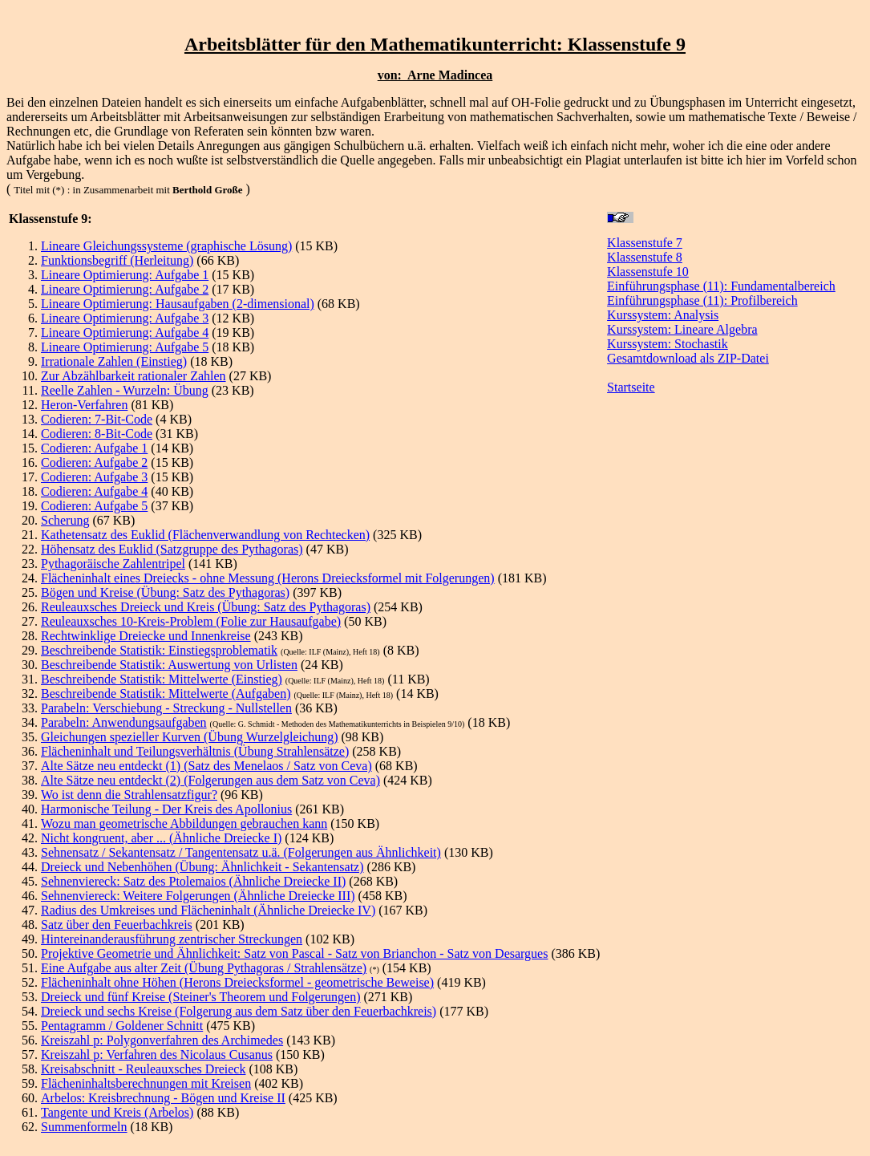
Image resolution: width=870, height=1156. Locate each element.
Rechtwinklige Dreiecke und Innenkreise (146, 636)
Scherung (65, 520)
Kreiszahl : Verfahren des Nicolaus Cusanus (157, 1054)
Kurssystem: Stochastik (667, 344)
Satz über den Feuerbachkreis (116, 924)
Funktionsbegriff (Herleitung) (117, 260)
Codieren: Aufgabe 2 (94, 462)
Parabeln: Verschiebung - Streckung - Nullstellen (166, 708)
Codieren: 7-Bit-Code (96, 419)
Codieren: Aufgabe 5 (94, 506)
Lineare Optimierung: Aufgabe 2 (124, 289)
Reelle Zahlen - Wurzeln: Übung (124, 390)
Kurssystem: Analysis (662, 315)
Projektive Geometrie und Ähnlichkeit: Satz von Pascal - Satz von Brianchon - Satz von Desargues (294, 953)
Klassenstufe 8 (644, 257)
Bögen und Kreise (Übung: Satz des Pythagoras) (165, 592)
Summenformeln (84, 1127)
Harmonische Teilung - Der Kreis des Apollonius (166, 809)
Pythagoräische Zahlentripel (113, 563)
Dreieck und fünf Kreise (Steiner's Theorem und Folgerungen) (200, 997)
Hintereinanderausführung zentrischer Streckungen (171, 939)
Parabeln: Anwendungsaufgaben (124, 722)
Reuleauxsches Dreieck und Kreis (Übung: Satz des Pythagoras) (205, 607)
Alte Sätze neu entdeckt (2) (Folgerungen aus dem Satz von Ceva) (210, 780)
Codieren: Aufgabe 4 (94, 491)
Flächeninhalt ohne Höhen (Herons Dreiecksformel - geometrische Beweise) (237, 982)
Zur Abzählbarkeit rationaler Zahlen (133, 376)
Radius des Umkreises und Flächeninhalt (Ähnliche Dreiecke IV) (208, 910)
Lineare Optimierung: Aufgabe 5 (124, 347)
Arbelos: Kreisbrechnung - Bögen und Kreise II (163, 1098)
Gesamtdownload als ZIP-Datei (688, 358)
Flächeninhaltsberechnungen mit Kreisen (146, 1083)
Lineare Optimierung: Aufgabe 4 (124, 332)
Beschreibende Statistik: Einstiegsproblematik (159, 650)
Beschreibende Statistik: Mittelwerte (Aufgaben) (165, 693)
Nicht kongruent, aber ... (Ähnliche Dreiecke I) (161, 838)
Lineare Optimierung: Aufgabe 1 (124, 275)
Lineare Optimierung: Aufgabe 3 (124, 318)
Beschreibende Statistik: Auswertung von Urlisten (169, 664)
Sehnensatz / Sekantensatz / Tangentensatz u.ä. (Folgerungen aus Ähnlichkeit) (241, 852)
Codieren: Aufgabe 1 (94, 448)
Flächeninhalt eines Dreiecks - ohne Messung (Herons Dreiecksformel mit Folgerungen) (268, 578)
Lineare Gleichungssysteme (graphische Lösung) (166, 246)
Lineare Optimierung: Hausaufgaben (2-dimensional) (177, 303)
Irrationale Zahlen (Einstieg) (114, 361)
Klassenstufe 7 (644, 242)
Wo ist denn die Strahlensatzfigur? (129, 794)
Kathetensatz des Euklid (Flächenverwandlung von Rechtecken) (205, 534)
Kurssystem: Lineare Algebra (682, 329)
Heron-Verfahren (84, 405)
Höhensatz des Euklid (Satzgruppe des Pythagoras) (172, 549)
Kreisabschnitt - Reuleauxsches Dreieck (143, 1069)
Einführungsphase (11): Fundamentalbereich (721, 286)
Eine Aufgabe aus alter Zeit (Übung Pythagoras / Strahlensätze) (203, 968)
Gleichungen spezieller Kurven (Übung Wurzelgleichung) (189, 737)
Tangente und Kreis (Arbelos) (117, 1112)
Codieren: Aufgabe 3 (94, 477)
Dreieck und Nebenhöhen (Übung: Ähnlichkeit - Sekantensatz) (202, 867)
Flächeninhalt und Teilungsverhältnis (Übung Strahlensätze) (195, 751)
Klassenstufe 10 (648, 271)
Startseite (631, 387)
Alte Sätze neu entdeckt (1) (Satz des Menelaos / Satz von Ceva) (206, 766)
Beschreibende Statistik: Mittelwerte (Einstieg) (161, 679)
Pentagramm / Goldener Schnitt (122, 1025)
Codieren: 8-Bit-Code (96, 433)
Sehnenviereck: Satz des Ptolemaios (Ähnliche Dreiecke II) (193, 881)
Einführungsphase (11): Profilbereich (702, 300)
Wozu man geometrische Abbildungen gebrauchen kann (184, 823)
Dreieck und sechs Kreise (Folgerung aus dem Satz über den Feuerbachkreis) (238, 1011)
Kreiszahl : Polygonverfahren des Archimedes (162, 1040)
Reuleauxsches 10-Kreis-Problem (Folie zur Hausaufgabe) (191, 621)
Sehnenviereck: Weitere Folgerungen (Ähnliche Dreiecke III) (198, 895)
